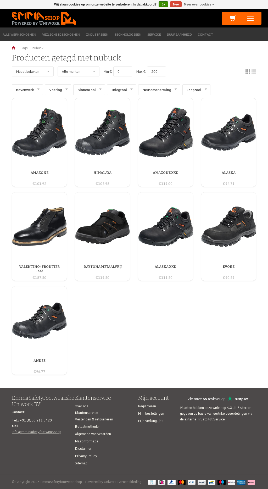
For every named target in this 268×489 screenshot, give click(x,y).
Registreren (147, 406)
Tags (24, 48)
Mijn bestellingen (151, 413)
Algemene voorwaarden (93, 434)
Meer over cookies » (199, 4)
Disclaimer (83, 448)
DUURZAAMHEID (179, 34)
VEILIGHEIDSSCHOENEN (61, 34)
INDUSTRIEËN (97, 34)
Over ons (81, 406)
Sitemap (81, 463)
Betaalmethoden (87, 426)
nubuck (37, 48)
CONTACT (205, 34)
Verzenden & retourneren (94, 419)
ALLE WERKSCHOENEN (19, 34)
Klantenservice (86, 412)
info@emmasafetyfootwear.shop (36, 432)
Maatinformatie (86, 441)
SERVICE (154, 34)
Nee (176, 4)
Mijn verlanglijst (150, 421)
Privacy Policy (86, 456)
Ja (163, 4)
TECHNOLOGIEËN (127, 34)
